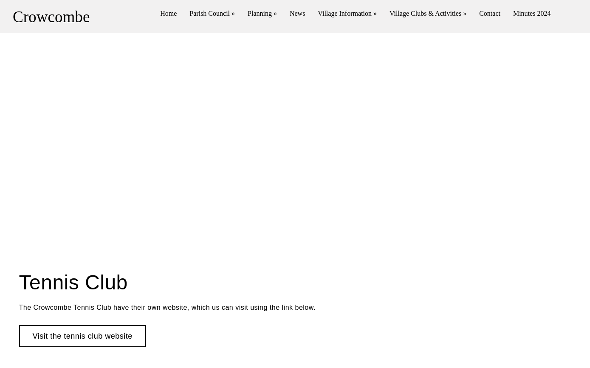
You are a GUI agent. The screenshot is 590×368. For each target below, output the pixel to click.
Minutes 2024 (531, 13)
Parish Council (212, 13)
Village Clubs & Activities (428, 13)
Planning (262, 13)
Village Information (347, 13)
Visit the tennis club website (83, 336)
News (297, 13)
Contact (489, 13)
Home (168, 13)
